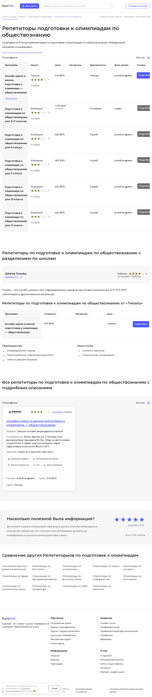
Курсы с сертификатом (63, 627)
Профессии (106, 635)
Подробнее (11, 98)
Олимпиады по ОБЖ (75, 586)
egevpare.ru (12, 277)
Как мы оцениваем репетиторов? (22, 52)
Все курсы (31, 6)
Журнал (55, 659)
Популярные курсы (61, 623)
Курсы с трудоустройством (65, 631)
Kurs (8, 5)
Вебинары (105, 639)
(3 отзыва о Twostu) (129, 276)
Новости (55, 655)
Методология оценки (111, 659)
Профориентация (109, 627)
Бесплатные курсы (61, 639)
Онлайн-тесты (107, 623)
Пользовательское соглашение (84, 690)
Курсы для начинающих (63, 635)
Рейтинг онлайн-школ (112, 672)
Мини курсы (57, 643)
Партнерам (57, 664)
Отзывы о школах (138, 6)
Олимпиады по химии (106, 566)
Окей (54, 688)
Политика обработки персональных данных (126, 690)
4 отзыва (35, 118)
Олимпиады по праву (15, 576)
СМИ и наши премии (111, 664)
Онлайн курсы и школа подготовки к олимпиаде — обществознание (35, 423)
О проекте (106, 655)
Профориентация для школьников (119, 631)
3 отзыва (35, 85)
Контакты (105, 668)
